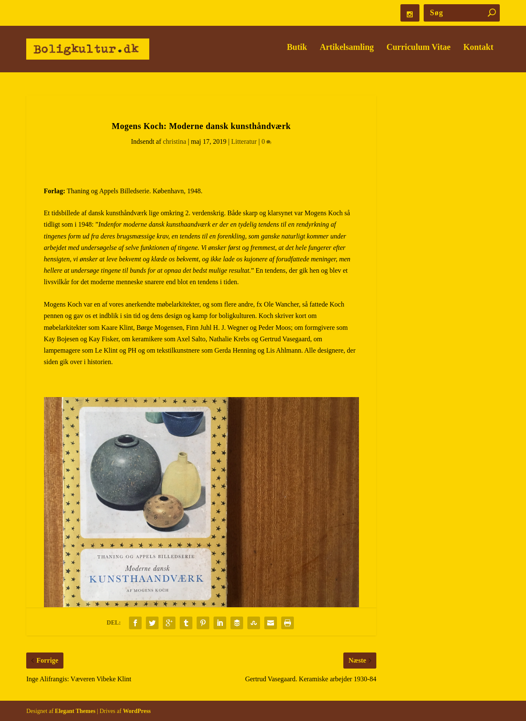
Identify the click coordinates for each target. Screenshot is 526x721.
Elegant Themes (75, 711)
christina (174, 141)
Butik (297, 53)
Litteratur (244, 141)
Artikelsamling (347, 53)
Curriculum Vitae (418, 53)
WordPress (137, 711)
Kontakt (478, 53)
